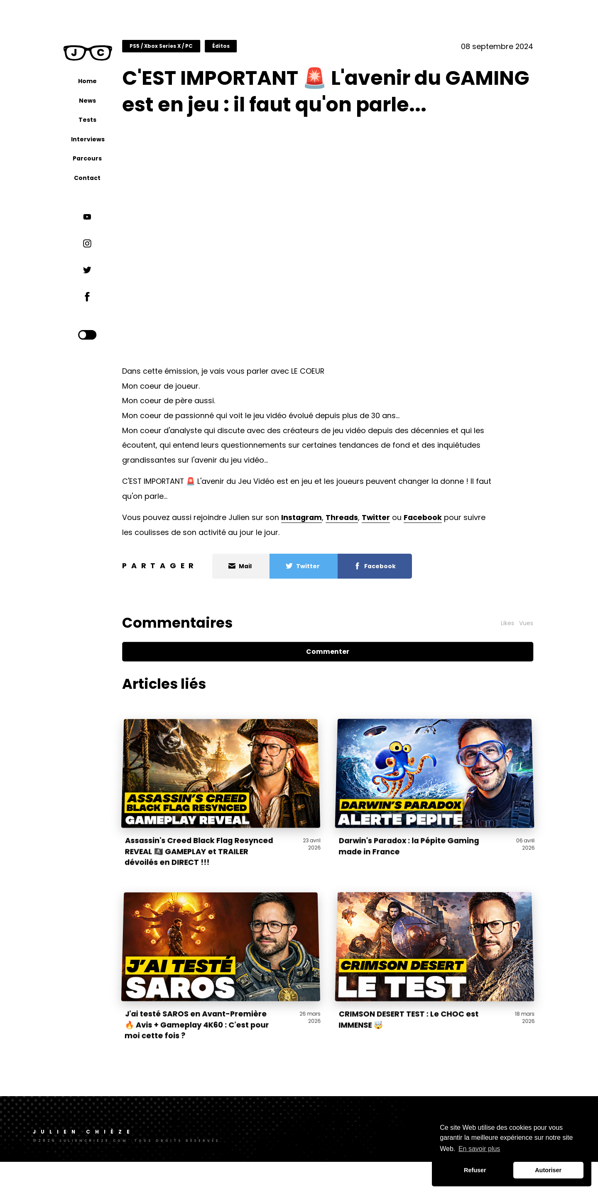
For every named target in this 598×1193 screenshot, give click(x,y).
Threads (369, 549)
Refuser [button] (475, 1170)
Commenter (342, 683)
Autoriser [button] (548, 1170)
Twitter (403, 549)
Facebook (450, 549)
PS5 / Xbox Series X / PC (187, 50)
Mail (267, 598)
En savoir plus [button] (479, 1148)
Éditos (247, 50)
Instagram (328, 549)
